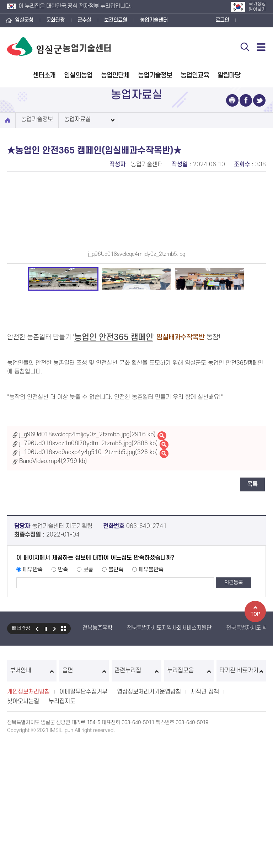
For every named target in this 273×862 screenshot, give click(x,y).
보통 (88, 686)
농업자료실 (77, 119)
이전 (37, 745)
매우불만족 (151, 686)
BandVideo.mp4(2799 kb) (53, 578)
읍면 (84, 787)
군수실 (84, 20)
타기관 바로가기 (241, 787)
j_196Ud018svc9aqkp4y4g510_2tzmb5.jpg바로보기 (164, 570)
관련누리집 (136, 787)
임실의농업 (78, 75)
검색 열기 (245, 47)
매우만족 (33, 686)
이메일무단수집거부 (83, 809)
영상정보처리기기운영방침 (149, 809)
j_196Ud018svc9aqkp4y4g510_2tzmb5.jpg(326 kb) (88, 569)
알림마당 (229, 75)
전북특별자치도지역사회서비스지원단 (169, 745)
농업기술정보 (155, 75)
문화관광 (55, 20)
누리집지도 (62, 818)
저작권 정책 (205, 809)
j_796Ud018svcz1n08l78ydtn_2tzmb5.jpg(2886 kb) (88, 560)
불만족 (115, 686)
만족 (63, 686)
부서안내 (32, 787)
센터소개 (44, 75)
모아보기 (63, 745)
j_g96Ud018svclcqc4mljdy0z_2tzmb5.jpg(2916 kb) (87, 551)
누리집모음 (189, 787)
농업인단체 (115, 75)
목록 (252, 601)
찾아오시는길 (23, 818)
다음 (54, 745)
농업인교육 (195, 75)
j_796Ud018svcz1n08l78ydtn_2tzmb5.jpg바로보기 (164, 561)
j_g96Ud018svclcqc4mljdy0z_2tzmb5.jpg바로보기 (161, 552)
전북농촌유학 (97, 745)
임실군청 (24, 20)
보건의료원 (115, 20)
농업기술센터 (154, 20)
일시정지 (45, 745)
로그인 (222, 20)
